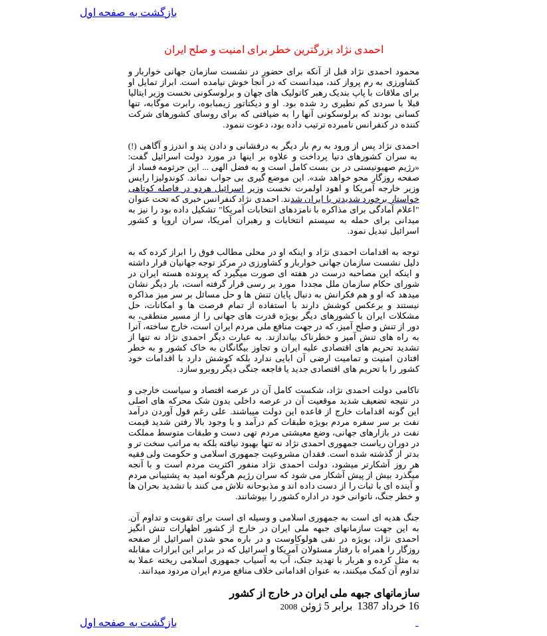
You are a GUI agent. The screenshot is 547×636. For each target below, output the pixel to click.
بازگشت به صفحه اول (128, 12)
